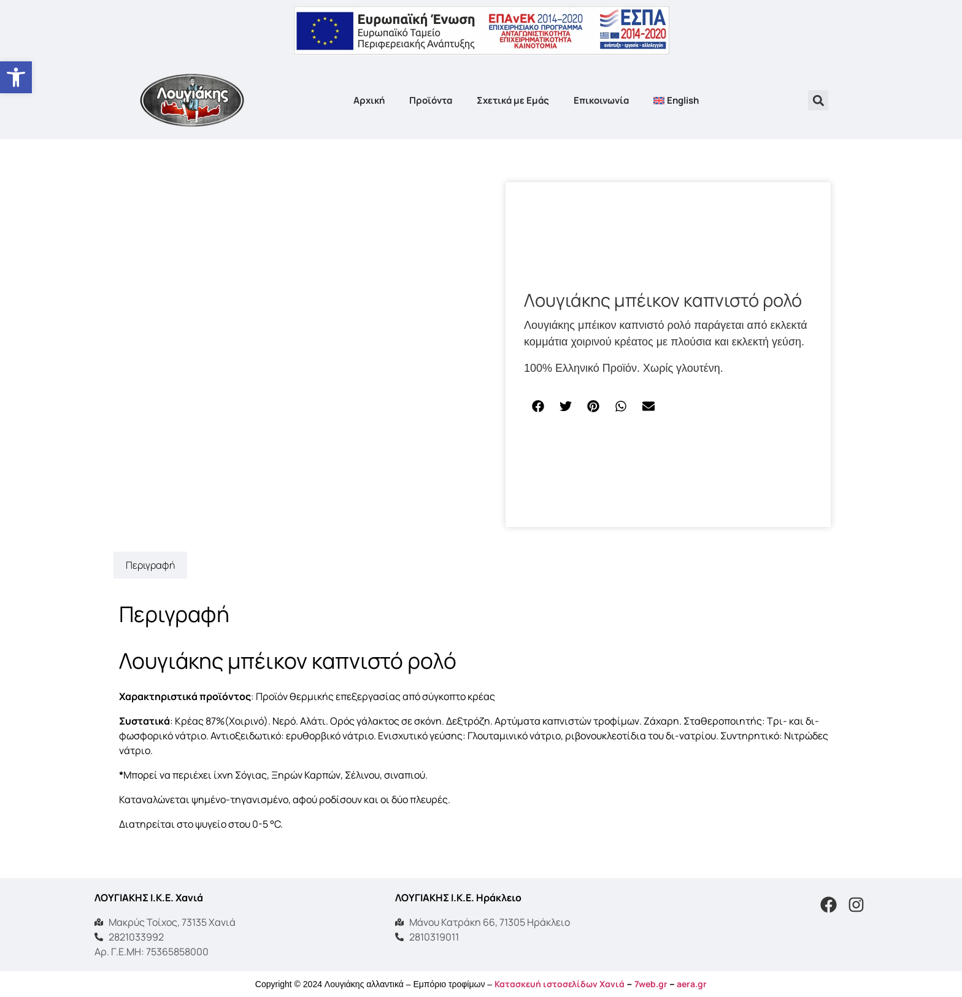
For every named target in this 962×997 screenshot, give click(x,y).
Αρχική (369, 100)
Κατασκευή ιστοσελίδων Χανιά (559, 984)
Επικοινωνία (601, 100)
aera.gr (692, 984)
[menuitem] (676, 100)
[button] (818, 100)
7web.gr (651, 984)
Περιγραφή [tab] (150, 565)
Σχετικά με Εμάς (513, 100)
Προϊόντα (430, 100)
